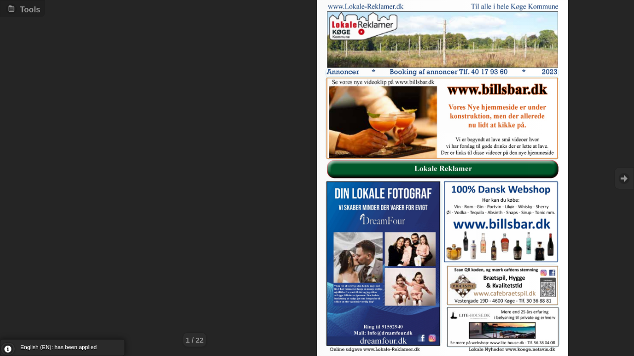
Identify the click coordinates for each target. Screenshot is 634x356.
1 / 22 (195, 340)
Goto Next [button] (624, 178)
